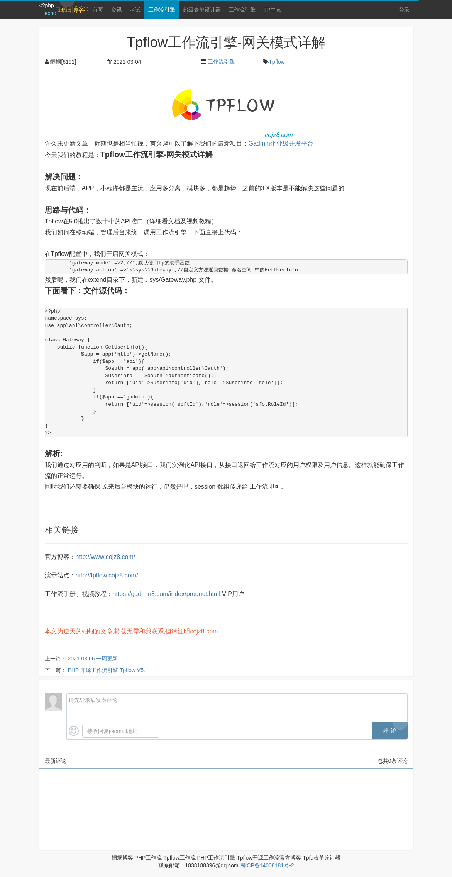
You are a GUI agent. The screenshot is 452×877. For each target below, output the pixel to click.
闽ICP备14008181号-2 (267, 865)
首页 (98, 10)
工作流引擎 (161, 10)
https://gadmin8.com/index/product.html (166, 594)
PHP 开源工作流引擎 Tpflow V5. (106, 670)
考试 (135, 10)
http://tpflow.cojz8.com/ (107, 575)
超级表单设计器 (202, 10)
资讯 (116, 10)
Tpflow (276, 62)
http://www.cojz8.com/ (105, 557)
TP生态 (272, 10)
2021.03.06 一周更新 (93, 658)
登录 (404, 10)
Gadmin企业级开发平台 (281, 143)
